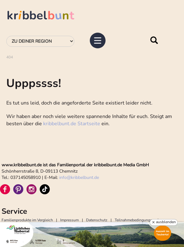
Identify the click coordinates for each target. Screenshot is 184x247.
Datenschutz (96, 220)
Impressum (69, 220)
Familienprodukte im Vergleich (27, 220)
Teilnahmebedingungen (134, 220)
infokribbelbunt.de (79, 177)
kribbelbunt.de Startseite (71, 123)
